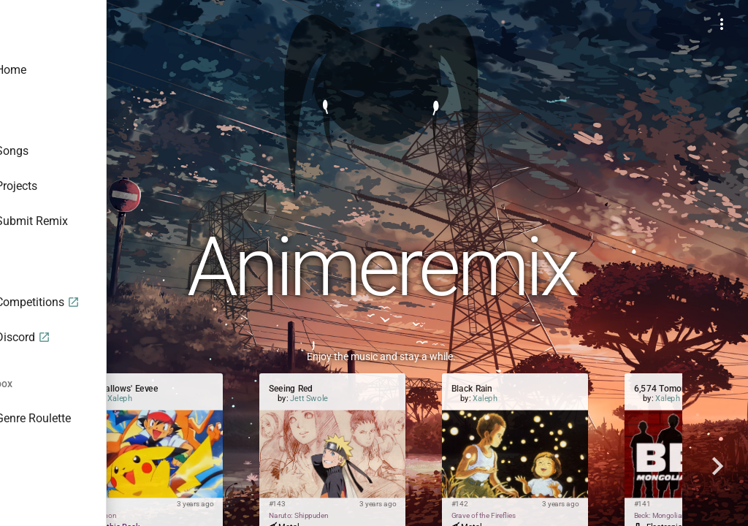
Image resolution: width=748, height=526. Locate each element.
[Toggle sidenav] (172, 23)
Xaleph (265, 398)
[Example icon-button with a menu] (721, 23)
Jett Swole (455, 398)
